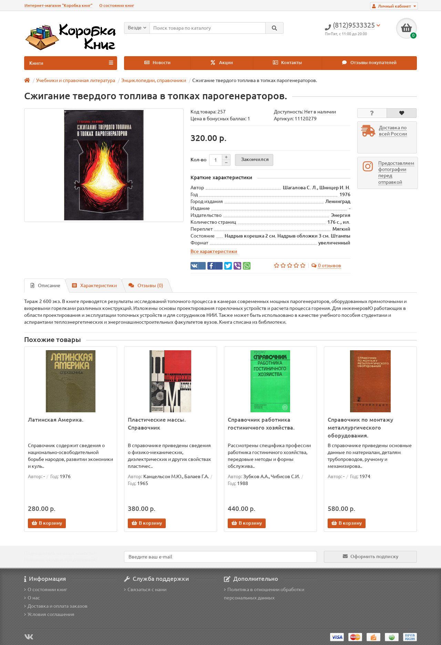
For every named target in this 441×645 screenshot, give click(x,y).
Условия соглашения (49, 614)
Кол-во (198, 159)
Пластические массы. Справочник (157, 423)
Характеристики (94, 285)
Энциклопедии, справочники (153, 80)
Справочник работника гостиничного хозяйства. (261, 423)
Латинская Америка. (55, 419)
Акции (222, 62)
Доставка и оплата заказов (56, 606)
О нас (32, 598)
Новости (157, 62)
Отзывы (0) (146, 285)
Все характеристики (214, 251)
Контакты (287, 62)
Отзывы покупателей (369, 62)
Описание (45, 285)
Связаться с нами (145, 589)
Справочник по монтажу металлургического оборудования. (360, 427)
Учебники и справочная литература (75, 80)
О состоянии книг (116, 5)
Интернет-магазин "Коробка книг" (58, 5)
